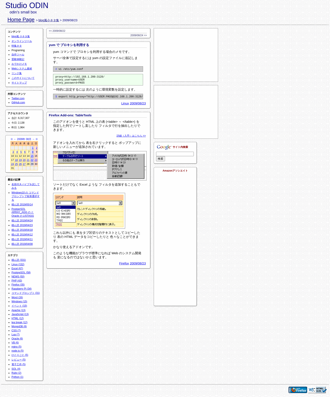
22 (32, 160)
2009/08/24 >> (138, 35)
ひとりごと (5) (20, 355)
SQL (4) (16, 368)
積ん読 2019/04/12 (22, 234)
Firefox (124, 266)
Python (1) (17, 376)
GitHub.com (18, 102)
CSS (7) (16, 330)
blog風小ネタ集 (49, 20)
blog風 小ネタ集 (21, 36)
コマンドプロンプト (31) (26, 293)
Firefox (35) (18, 284)
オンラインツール (22, 41)
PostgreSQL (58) (21, 272)
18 (16, 160)
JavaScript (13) (20, 314)
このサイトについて (23, 78)
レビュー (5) (19, 359)
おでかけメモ (19, 63)
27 (24, 164)
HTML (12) (18, 318)
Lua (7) (16, 334)
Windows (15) (19, 301)
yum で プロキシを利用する (69, 45)
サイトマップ (19, 82)
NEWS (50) (18, 276)
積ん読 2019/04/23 (22, 225)
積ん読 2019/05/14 (22, 204)
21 (28, 160)
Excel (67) (17, 268)
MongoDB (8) (19, 326)
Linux (125, 106)
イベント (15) (19, 305)
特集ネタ (17, 45)
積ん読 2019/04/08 (22, 244)
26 (20, 164)
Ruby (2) (16, 372)
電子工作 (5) (19, 364)
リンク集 (17, 73)
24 (12, 164)
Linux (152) (18, 264)
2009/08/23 (138, 106)
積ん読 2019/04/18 (22, 229)
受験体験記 (18, 59)
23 (36, 160)
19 (20, 160)
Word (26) (17, 297)
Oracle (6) (17, 338)
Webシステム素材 (22, 68)
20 (24, 160)
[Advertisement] (186, 55)
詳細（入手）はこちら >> (131, 138)
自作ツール (18, 54)
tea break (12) (20, 322)
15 (32, 155)
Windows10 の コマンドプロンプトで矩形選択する (26, 196)
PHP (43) (17, 280)
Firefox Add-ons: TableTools (70, 118)
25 (16, 164)
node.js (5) (18, 350)
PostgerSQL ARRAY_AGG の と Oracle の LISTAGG (23, 212)
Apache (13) (18, 310)
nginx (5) (17, 346)
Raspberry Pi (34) (22, 288)
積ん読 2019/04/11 (22, 239)
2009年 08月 (24, 139)
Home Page (21, 19)
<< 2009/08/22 (57, 30)
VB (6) (15, 342)
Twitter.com (18, 98)
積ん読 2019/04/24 (22, 220)
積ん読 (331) (19, 259)
